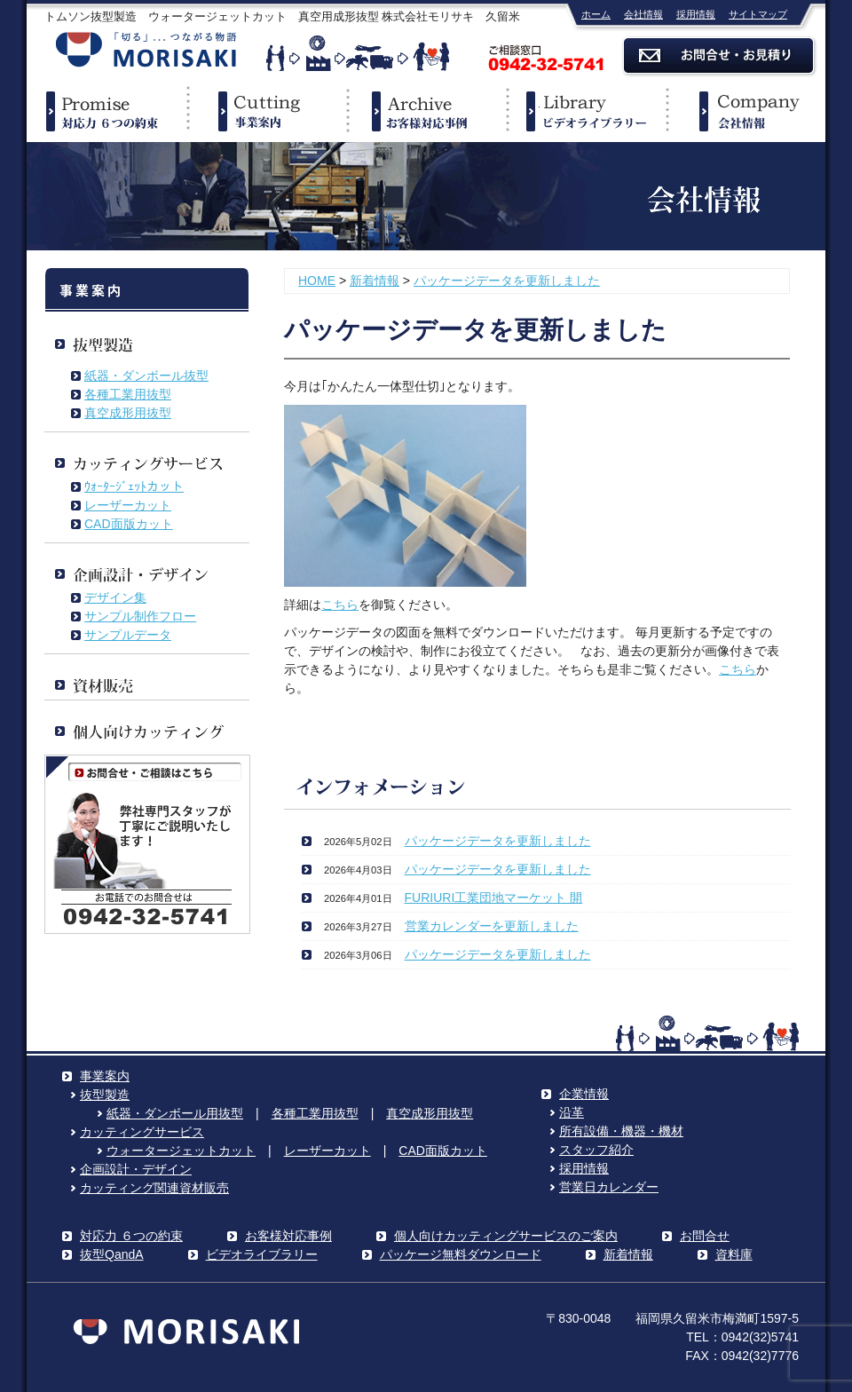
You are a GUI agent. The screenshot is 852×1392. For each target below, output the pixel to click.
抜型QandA (112, 1254)
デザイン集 (115, 597)
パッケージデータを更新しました (507, 280)
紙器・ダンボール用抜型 (174, 1113)
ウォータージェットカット (181, 1150)
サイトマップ (758, 14)
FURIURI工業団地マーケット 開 (494, 897)
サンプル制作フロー (140, 616)
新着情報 (374, 280)
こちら (340, 604)
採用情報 (695, 14)
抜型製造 (105, 1095)
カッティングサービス (142, 1132)
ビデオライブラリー (586, 111)
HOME (316, 280)
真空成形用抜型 (127, 413)
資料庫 (734, 1254)
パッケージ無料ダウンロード (460, 1254)
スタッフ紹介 (596, 1150)
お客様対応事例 (288, 1236)
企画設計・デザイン (136, 1169)
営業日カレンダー (609, 1187)
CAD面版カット (128, 524)
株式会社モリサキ (146, 51)
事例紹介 (426, 111)
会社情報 (643, 14)
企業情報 (745, 111)
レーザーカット (127, 505)
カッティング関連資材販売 (154, 1188)
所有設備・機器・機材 (621, 1131)
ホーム (596, 14)
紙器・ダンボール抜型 (146, 375)
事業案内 (266, 111)
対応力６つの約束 (106, 111)
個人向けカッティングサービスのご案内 (506, 1236)
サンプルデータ (127, 635)
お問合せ (705, 1236)
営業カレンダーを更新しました (492, 926)
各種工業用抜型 (127, 394)
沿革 (571, 1112)
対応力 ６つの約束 (131, 1236)
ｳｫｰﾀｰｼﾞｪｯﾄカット (134, 486)
